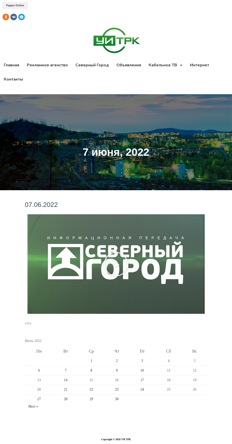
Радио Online (15, 5)
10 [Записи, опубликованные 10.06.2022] (142, 370)
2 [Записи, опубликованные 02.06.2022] (117, 361)
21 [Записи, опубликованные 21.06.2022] (65, 389)
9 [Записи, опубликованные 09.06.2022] (117, 370)
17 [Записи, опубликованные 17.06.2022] (142, 380)
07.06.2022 (41, 204)
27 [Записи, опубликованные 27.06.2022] (39, 399)
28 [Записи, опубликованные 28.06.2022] (65, 399)
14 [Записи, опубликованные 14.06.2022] (65, 380)
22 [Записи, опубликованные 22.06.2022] (91, 389)
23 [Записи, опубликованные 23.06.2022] (117, 389)
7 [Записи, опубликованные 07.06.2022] (66, 370)
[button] (116, 264)
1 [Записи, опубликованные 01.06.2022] (91, 361)
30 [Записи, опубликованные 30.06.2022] (117, 399)
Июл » (33, 406)
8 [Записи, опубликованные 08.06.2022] (91, 370)
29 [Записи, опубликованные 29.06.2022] (91, 399)
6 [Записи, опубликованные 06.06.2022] (39, 370)
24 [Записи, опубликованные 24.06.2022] (142, 389)
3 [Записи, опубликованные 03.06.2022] (142, 361)
